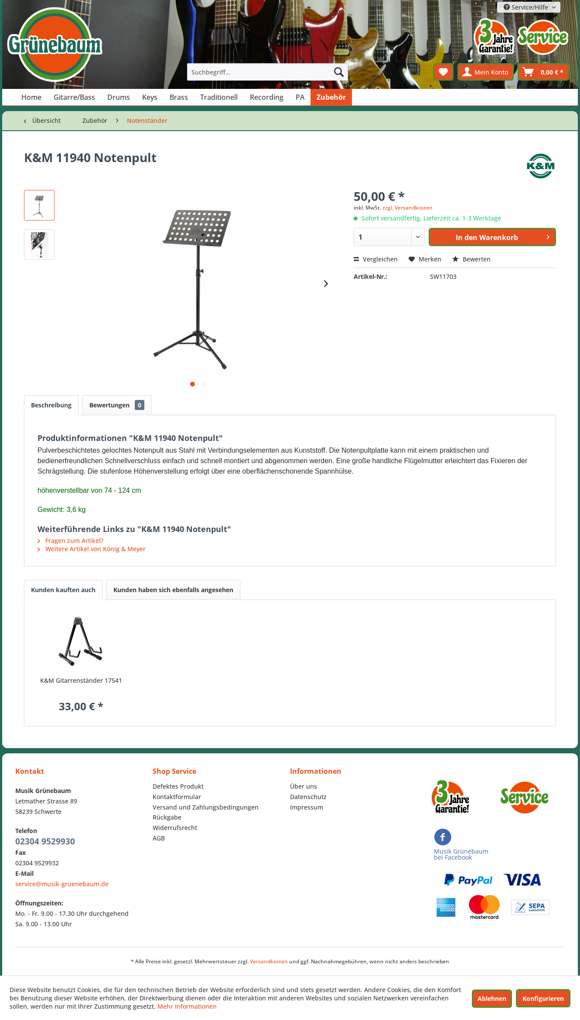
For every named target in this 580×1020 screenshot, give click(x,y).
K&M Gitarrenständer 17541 (81, 680)
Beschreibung (51, 405)
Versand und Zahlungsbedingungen (206, 807)
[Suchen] (339, 72)
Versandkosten (269, 961)
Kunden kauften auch (63, 590)
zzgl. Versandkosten (407, 207)
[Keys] (150, 97)
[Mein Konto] (485, 72)
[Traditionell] (219, 97)
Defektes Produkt (178, 786)
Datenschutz (308, 797)
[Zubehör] (331, 97)
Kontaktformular (177, 797)
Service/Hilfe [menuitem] (527, 7)
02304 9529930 (45, 841)
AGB (159, 838)
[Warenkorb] (543, 72)
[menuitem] (267, 72)
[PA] (300, 97)
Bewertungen (116, 405)
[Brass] (179, 97)
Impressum (306, 807)
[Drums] (118, 97)
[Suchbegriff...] (267, 72)
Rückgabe (167, 817)
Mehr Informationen (187, 1006)
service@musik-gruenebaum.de (62, 884)
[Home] (31, 97)
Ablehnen (492, 998)
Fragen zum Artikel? (70, 540)
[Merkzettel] (443, 72)
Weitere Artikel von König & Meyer (92, 549)
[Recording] (267, 97)
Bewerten (471, 259)
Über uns (303, 786)
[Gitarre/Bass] (74, 97)
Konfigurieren (543, 998)
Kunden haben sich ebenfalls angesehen (173, 590)
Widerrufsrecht (175, 827)
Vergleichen (376, 259)
